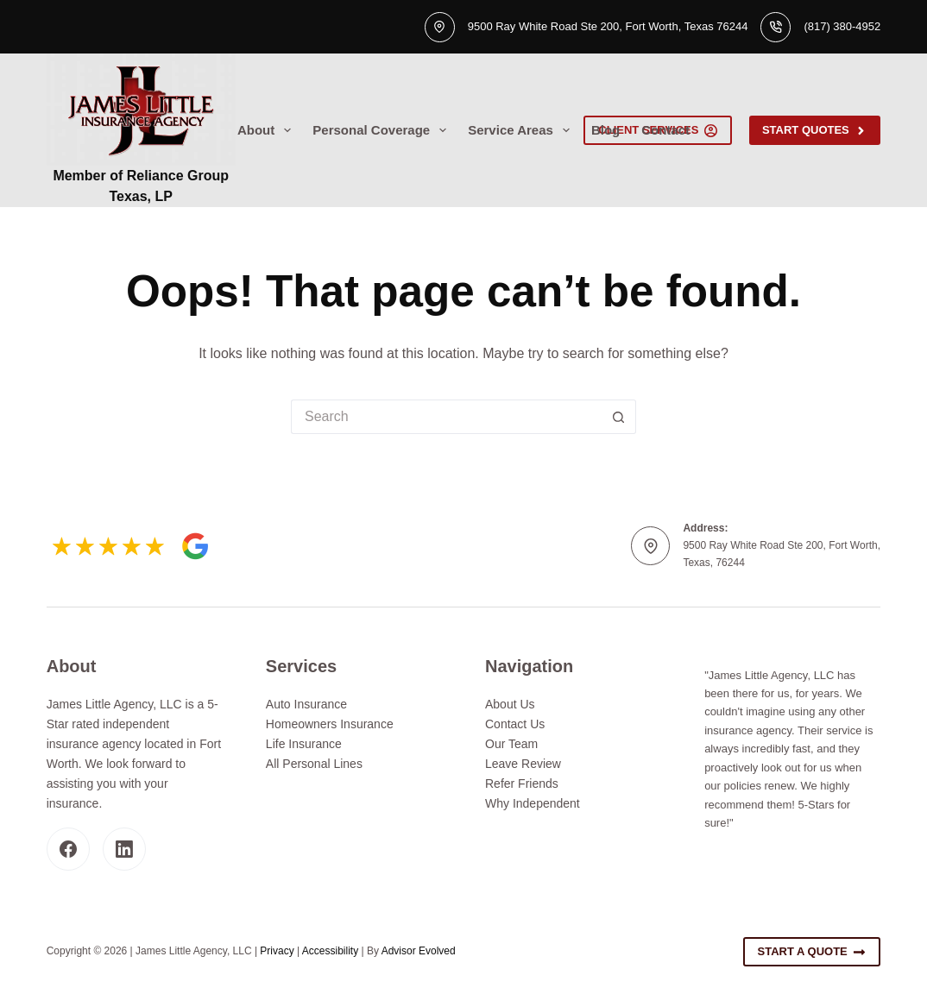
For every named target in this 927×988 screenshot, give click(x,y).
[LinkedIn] (124, 849)
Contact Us (515, 724)
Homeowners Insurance (330, 724)
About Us (510, 704)
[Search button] (619, 417)
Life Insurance (304, 744)
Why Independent (532, 803)
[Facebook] (68, 849)
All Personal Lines (314, 764)
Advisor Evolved (419, 951)
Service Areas (522, 130)
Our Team (511, 744)
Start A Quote (812, 952)
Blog (605, 130)
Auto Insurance (306, 704)
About (267, 130)
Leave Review (523, 764)
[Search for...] (446, 417)
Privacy (276, 951)
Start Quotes (814, 130)
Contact (665, 130)
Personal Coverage (382, 130)
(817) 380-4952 (842, 26)
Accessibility (330, 951)
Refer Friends (521, 783)
